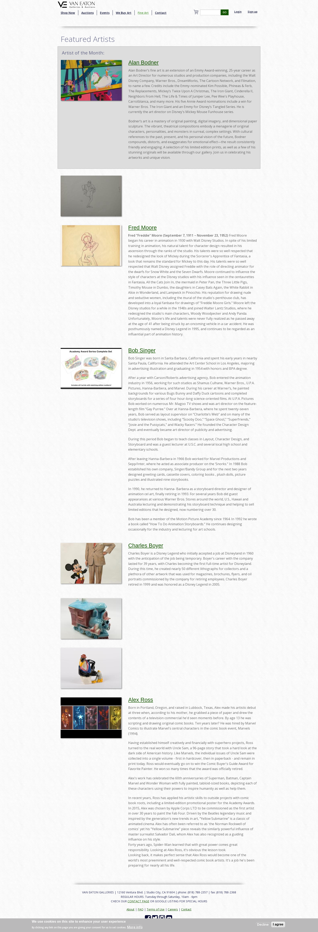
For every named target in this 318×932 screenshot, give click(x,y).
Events (105, 13)
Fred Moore (142, 227)
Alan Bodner (143, 62)
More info (135, 927)
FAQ (140, 909)
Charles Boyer (145, 545)
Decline (263, 924)
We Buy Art (123, 13)
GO (225, 12)
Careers (173, 909)
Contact (161, 13)
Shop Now (68, 13)
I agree (278, 924)
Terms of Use (155, 909)
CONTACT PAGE (138, 901)
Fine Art (143, 13)
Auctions (87, 13)
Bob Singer (142, 350)
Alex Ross (140, 700)
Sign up (252, 11)
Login (238, 11)
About (130, 909)
